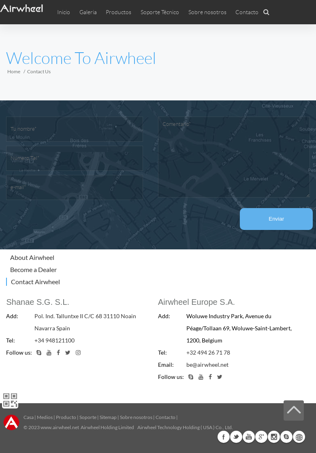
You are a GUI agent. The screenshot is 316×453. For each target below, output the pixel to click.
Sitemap (108, 417)
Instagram (274, 437)
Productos (118, 12)
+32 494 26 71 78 (208, 352)
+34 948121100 (54, 340)
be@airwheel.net (207, 364)
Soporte (87, 417)
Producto (66, 417)
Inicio (63, 12)
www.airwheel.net (60, 427)
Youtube (249, 437)
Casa (28, 417)
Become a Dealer (33, 269)
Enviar (276, 219)
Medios (45, 417)
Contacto (246, 12)
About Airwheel (32, 257)
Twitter (236, 437)
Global (299, 437)
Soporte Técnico (160, 12)
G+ (261, 437)
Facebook (224, 437)
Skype (286, 437)
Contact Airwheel (35, 281)
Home (13, 71)
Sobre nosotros (136, 417)
